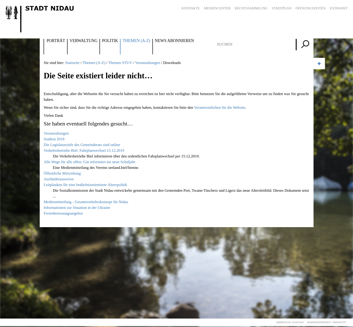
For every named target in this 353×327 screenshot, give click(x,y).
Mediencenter (217, 8)
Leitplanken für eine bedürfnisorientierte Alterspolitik (85, 185)
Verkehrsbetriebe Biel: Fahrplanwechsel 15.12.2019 (84, 150)
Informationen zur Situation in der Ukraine (77, 207)
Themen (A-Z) (136, 41)
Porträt (56, 41)
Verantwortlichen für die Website (219, 107)
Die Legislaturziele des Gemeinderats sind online (82, 145)
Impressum (283, 322)
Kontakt (298, 322)
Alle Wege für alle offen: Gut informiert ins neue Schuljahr (89, 162)
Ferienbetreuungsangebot (63, 213)
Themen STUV (120, 63)
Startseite (72, 63)
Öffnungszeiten (310, 8)
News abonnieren (174, 41)
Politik (110, 41)
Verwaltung (83, 41)
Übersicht (339, 322)
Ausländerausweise (58, 179)
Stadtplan (281, 8)
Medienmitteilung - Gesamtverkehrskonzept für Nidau (86, 202)
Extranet (339, 8)
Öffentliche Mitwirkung (62, 173)
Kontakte (190, 8)
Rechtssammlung (251, 8)
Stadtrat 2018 (54, 139)
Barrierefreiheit (319, 322)
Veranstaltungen (147, 63)
